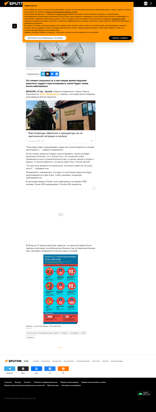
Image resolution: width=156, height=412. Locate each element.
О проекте (8, 382)
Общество (64, 333)
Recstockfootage (46, 69)
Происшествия (83, 361)
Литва (83, 333)
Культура (96, 361)
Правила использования (69, 382)
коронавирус (74, 333)
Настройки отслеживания (71, 385)
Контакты (27, 382)
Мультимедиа (117, 361)
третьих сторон (61, 14)
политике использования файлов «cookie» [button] (61, 12)
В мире (36, 361)
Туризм (105, 361)
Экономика (69, 361)
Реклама (18, 382)
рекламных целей (118, 19)
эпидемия (30, 337)
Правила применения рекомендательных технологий (24, 385)
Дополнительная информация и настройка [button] (45, 38)
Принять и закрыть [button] (120, 38)
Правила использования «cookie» (93, 382)
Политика (45, 361)
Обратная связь (53, 385)
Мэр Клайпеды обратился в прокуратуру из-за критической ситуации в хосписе (55, 135)
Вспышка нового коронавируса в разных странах (43, 333)
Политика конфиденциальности (45, 382)
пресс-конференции (49, 94)
